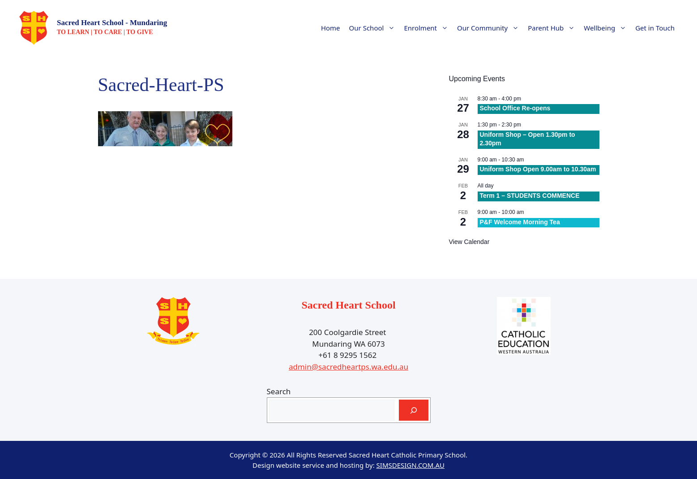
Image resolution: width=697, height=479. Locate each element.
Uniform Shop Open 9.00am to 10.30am (538, 169)
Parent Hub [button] (553, 27)
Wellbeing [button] (607, 27)
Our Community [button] (490, 27)
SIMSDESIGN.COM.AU (410, 465)
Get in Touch (655, 27)
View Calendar (469, 241)
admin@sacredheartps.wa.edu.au (348, 366)
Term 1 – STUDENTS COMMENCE (530, 195)
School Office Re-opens (515, 108)
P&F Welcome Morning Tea (520, 222)
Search (279, 391)
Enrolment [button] (428, 27)
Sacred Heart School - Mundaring (112, 22)
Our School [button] (374, 27)
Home (330, 27)
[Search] (413, 410)
